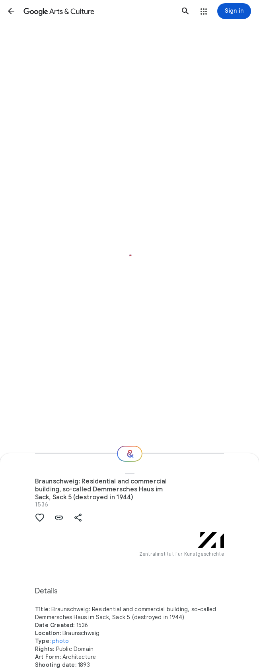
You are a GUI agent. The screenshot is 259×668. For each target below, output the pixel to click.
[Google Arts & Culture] (98, 11)
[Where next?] (129, 454)
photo (60, 641)
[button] (11, 11)
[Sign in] (234, 11)
